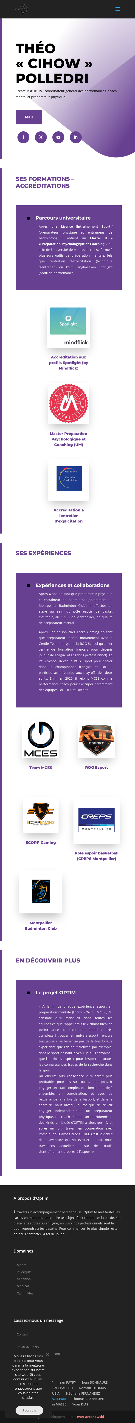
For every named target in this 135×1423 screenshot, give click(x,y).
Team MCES (40, 768)
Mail (29, 117)
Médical (23, 1286)
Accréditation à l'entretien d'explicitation (68, 515)
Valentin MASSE (54, 1404)
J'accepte (29, 1410)
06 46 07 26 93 (28, 1346)
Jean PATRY (67, 1382)
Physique (24, 1272)
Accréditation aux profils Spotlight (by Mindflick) (68, 362)
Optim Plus (25, 1293)
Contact (22, 1334)
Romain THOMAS (92, 1388)
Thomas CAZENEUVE (88, 1399)
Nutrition (24, 1279)
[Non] (47, 1354)
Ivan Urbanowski (90, 1416)
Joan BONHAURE (95, 1382)
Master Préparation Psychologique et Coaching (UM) (68, 439)
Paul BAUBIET (62, 1388)
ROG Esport (96, 767)
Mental (22, 1265)
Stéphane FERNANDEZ (82, 1393)
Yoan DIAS (80, 1404)
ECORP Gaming (40, 842)
